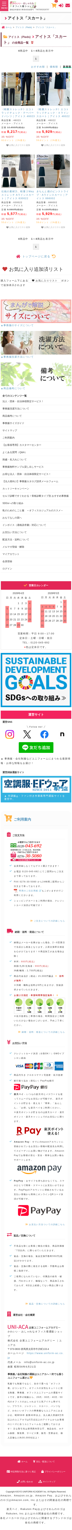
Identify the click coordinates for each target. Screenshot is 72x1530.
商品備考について (12, 415)
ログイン (7, 568)
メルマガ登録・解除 (13, 546)
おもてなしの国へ (12, 517)
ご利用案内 (8, 437)
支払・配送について (44, 1461)
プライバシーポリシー (53, 1471)
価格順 (54, 66)
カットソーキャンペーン (15, 488)
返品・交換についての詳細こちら (45, 1304)
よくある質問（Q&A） (14, 452)
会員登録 (7, 561)
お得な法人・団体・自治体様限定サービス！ (26, 474)
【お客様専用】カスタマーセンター (21, 445)
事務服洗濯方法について (15, 408)
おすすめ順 (38, 66)
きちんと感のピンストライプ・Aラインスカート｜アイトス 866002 (52, 195)
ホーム (22, 1461)
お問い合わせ (25, 1481)
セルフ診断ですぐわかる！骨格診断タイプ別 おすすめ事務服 (35, 495)
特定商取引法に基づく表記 (21, 1471)
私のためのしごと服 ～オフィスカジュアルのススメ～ (32, 510)
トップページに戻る (36, 256)
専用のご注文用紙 (28, 891)
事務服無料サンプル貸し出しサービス (23, 466)
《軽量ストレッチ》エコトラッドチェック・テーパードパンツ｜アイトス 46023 (18, 113)
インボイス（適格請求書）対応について (24, 525)
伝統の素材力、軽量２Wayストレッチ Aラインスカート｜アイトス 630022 (17, 195)
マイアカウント (10, 554)
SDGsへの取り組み (12, 503)
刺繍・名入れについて (14, 459)
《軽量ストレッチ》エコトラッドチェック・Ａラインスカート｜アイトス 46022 (53, 113)
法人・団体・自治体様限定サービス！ (23, 401)
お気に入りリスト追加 (18, 145)
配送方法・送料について (15, 539)
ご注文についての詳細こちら (47, 921)
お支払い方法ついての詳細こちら (45, 1224)
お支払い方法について (14, 532)
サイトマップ (9, 430)
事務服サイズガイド (13, 423)
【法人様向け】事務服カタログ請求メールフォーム (30, 481)
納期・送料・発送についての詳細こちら (41, 1032)
